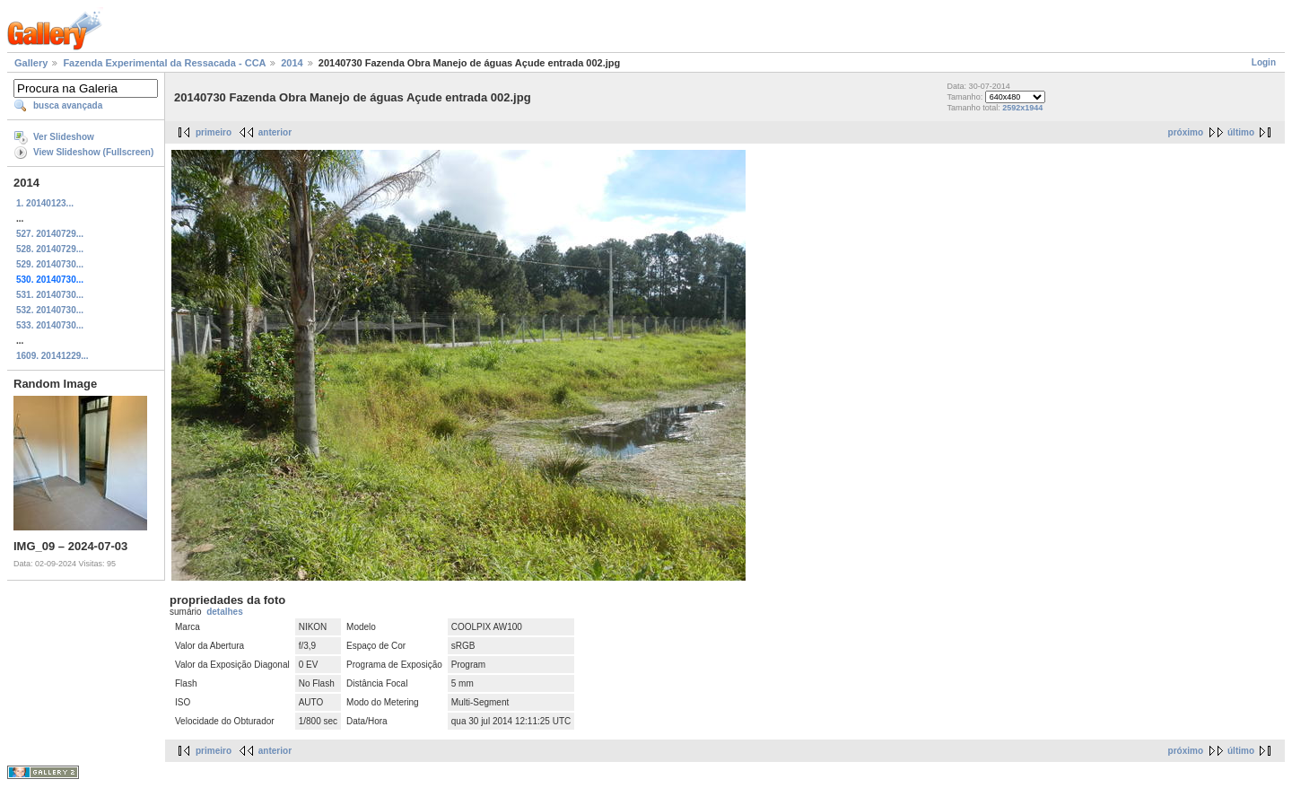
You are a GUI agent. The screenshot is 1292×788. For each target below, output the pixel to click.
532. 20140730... (49, 310)
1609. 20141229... (52, 356)
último (1240, 132)
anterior (275, 132)
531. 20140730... (49, 295)
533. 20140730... (49, 325)
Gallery (31, 62)
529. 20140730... (49, 264)
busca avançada (67, 105)
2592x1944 (1022, 107)
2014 (291, 62)
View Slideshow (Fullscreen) (93, 152)
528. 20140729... (49, 249)
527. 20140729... (49, 234)
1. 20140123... (45, 203)
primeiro (213, 132)
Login (1264, 62)
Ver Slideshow (63, 137)
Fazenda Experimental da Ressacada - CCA (164, 62)
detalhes (224, 612)
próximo (1185, 132)
